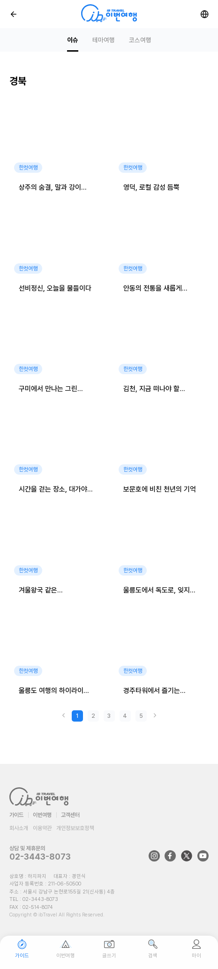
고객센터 (70, 815)
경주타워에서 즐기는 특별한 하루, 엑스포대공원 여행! (159, 691)
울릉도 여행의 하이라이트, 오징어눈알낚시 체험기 (55, 691)
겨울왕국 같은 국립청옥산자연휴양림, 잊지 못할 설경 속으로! (50, 591)
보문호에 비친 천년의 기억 (159, 489)
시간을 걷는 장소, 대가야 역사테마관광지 (53, 490)
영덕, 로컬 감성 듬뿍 (151, 187)
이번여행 (42, 815)
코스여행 (140, 40)
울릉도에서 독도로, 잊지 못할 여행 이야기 (156, 591)
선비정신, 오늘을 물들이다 (55, 288)
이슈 (72, 40)
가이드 (16, 815)
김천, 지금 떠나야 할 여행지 (151, 389)
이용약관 (42, 828)
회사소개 (18, 828)
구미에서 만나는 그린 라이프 (48, 389)
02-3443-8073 (40, 857)
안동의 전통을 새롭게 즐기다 (152, 289)
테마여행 (103, 40)
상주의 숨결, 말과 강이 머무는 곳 (50, 188)
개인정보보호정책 (75, 828)
